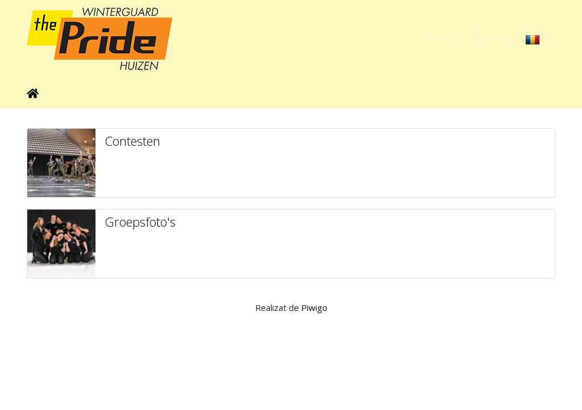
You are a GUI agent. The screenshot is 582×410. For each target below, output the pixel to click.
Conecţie (490, 38)
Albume (442, 38)
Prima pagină (33, 93)
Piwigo (314, 307)
